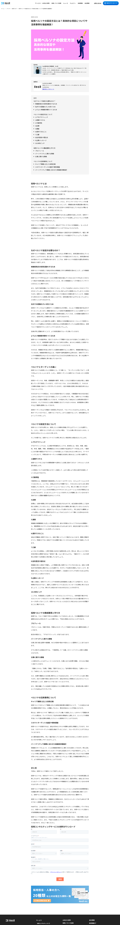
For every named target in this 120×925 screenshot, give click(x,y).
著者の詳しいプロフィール (48, 89)
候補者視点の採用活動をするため (46, 104)
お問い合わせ (97, 3)
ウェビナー (73, 3)
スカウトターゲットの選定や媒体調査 (47, 167)
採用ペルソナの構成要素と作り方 (44, 148)
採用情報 (80, 3)
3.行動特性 (38, 123)
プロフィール (39, 151)
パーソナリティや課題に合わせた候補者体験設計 (51, 170)
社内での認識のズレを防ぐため (45, 107)
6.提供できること (41, 132)
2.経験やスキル (40, 120)
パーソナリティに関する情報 (44, 154)
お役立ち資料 (46, 3)
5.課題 (37, 129)
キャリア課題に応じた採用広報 (45, 164)
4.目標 (37, 126)
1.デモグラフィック (41, 117)
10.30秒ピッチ (40, 143)
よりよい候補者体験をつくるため (46, 110)
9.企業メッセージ (41, 140)
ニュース (65, 3)
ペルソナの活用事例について (43, 161)
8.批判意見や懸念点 (41, 137)
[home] (5, 3)
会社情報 (87, 3)
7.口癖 (37, 134)
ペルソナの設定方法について (43, 114)
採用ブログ (14, 8)
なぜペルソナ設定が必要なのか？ (44, 101)
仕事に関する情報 (41, 156)
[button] (38, 3)
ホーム (2, 8)
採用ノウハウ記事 (56, 3)
